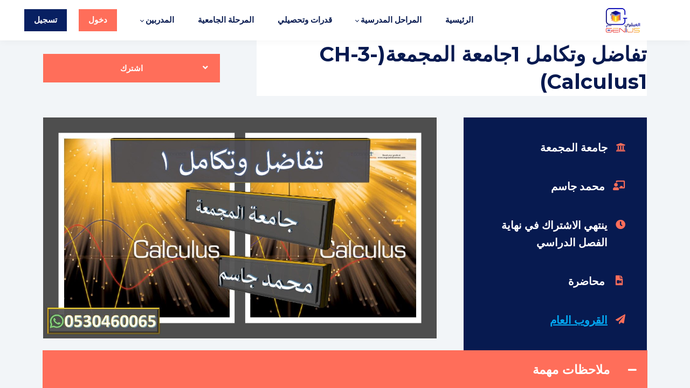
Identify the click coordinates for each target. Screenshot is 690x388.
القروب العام (579, 320)
